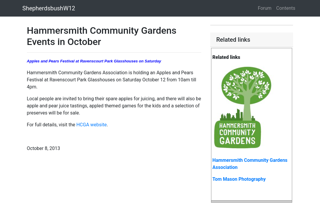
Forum (264, 8)
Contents (285, 8)
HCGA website (91, 125)
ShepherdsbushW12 (48, 8)
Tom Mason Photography (239, 179)
